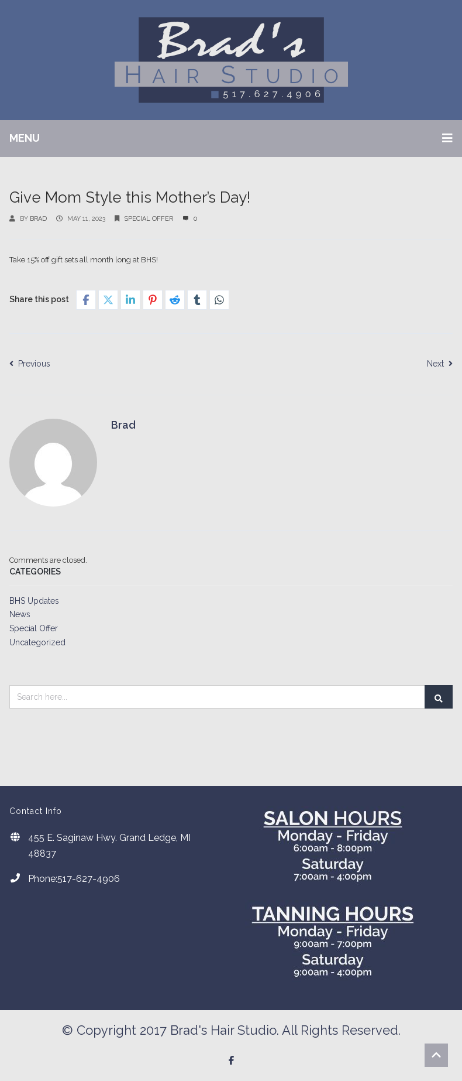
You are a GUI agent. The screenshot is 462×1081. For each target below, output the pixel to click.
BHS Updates (34, 601)
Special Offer (148, 219)
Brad (38, 219)
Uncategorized (37, 642)
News (19, 614)
